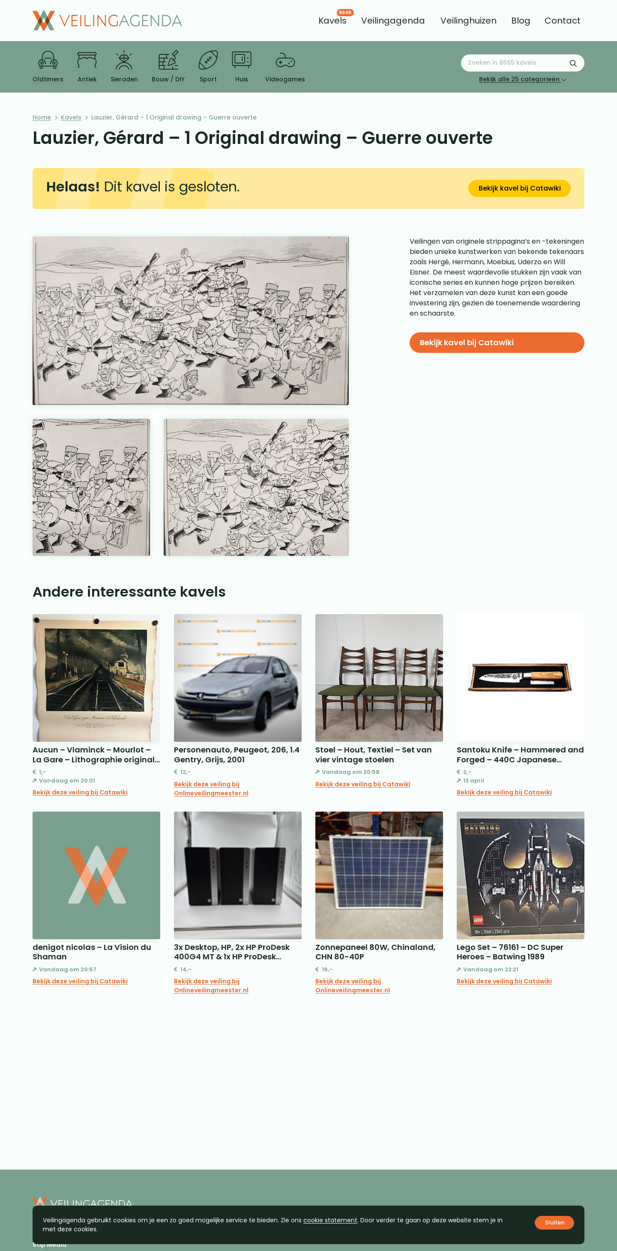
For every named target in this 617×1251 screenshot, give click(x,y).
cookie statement (330, 1220)
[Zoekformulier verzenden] (573, 63)
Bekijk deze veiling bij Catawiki (80, 792)
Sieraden (124, 67)
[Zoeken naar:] (522, 63)
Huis (242, 67)
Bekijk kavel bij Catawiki (520, 188)
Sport (208, 67)
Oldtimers (48, 67)
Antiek (87, 67)
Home (42, 117)
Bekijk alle (522, 79)
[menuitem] (332, 20)
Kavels (71, 117)
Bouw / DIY (168, 67)
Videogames (285, 67)
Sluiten (554, 1222)
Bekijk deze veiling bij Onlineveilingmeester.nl (211, 788)
